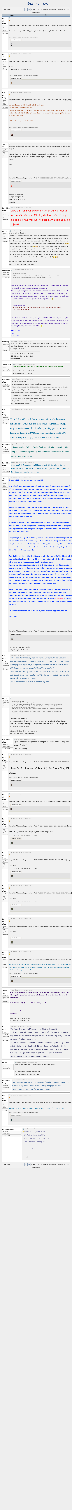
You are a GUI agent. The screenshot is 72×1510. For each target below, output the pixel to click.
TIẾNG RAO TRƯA (36, 3)
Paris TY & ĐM (15, 330)
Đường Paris (15, 336)
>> (29, 9)
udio (13, 333)
